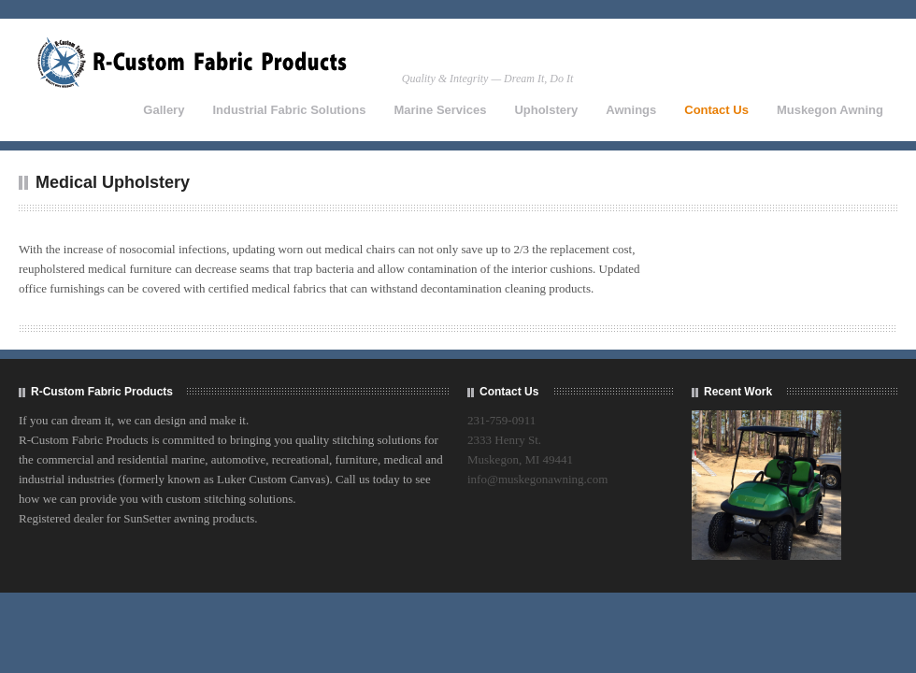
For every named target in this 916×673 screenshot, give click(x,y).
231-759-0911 (501, 420)
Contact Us (716, 110)
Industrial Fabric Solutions (288, 110)
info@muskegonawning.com (537, 479)
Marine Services (440, 110)
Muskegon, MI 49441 (520, 459)
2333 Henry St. (504, 440)
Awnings (631, 110)
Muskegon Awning (830, 110)
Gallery (163, 110)
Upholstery (546, 110)
